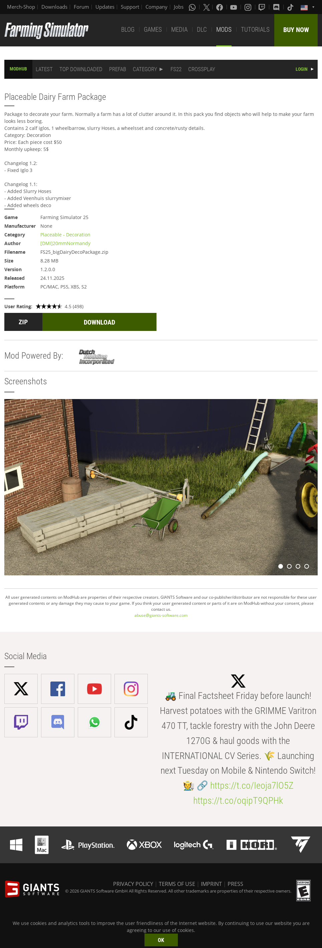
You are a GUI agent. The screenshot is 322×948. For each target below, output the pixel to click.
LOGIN (302, 69)
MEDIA (179, 29)
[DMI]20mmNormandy (65, 243)
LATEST (44, 69)
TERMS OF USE (177, 884)
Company (156, 6)
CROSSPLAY (201, 69)
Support (130, 6)
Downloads (54, 6)
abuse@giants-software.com (161, 615)
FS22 (176, 69)
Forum (81, 6)
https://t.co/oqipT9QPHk (238, 800)
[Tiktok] (291, 7)
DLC (202, 29)
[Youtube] (234, 7)
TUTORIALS (255, 29)
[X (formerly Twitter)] (206, 7)
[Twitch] (263, 7)
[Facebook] (220, 7)
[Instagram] (249, 7)
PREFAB (117, 69)
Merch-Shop (21, 6)
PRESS (235, 884)
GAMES (153, 29)
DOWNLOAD (99, 322)
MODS (224, 29)
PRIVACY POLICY (133, 884)
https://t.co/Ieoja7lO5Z (252, 785)
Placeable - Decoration (65, 234)
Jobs (179, 6)
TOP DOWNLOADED (80, 69)
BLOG (127, 29)
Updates (104, 6)
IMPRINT (211, 884)
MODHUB (18, 68)
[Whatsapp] (193, 7)
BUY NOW (296, 30)
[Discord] (277, 7)
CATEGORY (145, 69)
